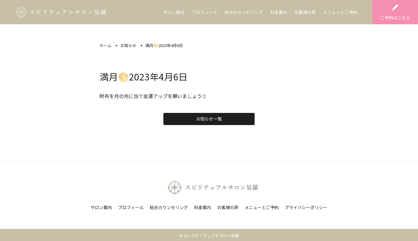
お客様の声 (305, 12)
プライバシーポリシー (306, 207)
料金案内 (278, 12)
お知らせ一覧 (209, 119)
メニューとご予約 (340, 12)
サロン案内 (173, 12)
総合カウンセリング (244, 12)
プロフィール (204, 12)
